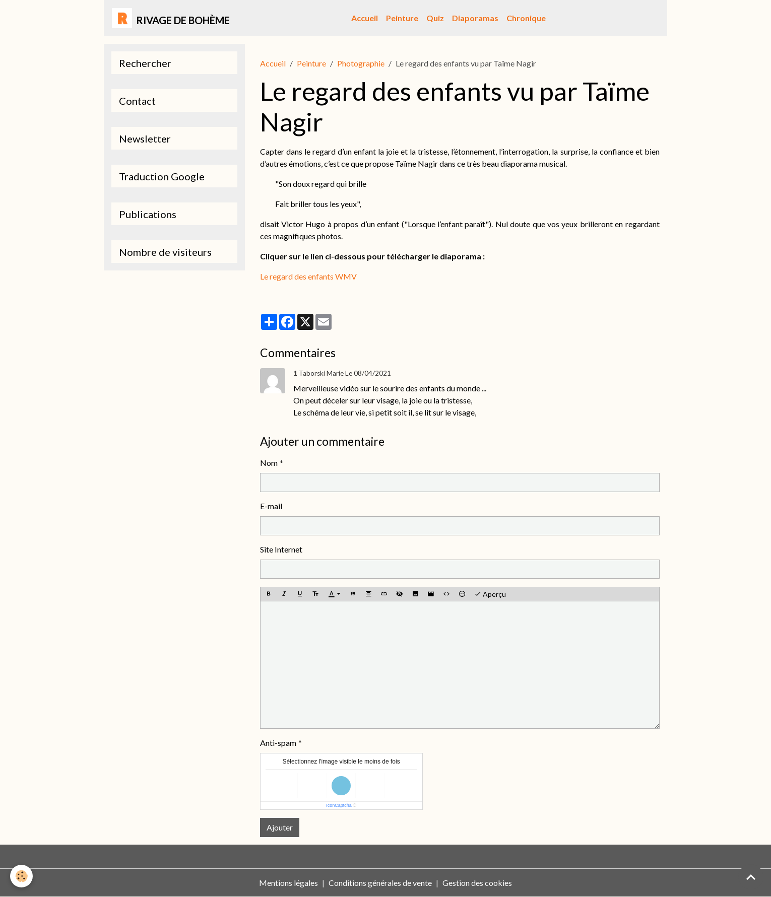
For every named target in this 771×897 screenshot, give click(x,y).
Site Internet (281, 549)
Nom (269, 462)
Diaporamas (475, 18)
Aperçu (490, 594)
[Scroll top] (750, 876)
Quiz (435, 18)
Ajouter (280, 827)
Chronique (526, 18)
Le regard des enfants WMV (308, 276)
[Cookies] (21, 876)
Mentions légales (288, 882)
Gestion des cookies (477, 882)
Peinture (402, 18)
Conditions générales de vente (380, 882)
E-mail (271, 506)
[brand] (171, 18)
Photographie (360, 63)
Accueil (364, 18)
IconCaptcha (339, 805)
